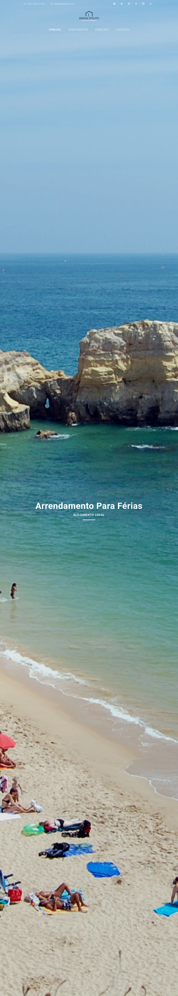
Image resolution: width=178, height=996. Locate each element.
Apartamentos (78, 29)
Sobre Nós (102, 29)
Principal (55, 29)
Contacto (122, 29)
